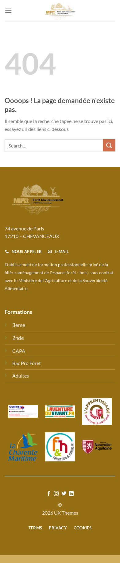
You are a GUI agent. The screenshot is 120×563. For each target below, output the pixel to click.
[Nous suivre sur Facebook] (48, 494)
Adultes (20, 375)
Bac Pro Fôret (26, 363)
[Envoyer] (109, 145)
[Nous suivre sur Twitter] (63, 494)
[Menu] (8, 10)
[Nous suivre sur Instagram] (56, 494)
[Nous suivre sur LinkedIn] (71, 494)
